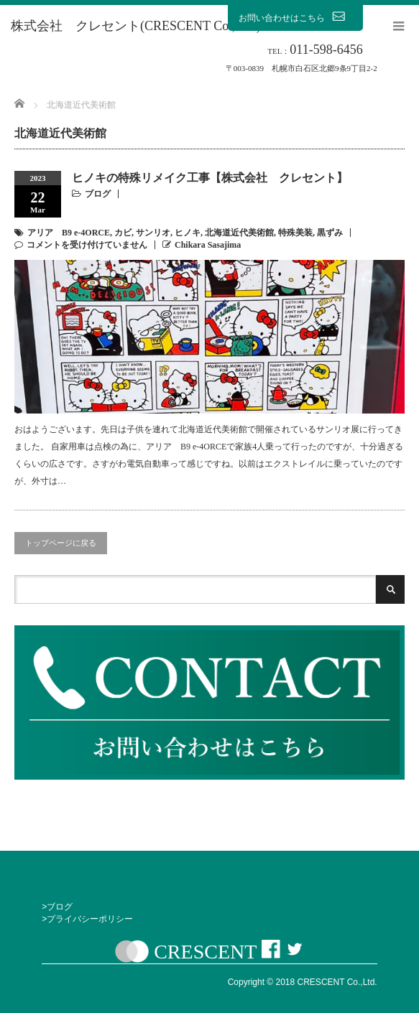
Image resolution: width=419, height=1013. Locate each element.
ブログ (98, 194)
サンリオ (153, 233)
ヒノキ (188, 233)
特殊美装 (295, 233)
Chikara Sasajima (208, 245)
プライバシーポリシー (90, 919)
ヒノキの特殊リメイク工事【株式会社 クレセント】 (210, 178)
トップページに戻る (60, 542)
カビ (123, 233)
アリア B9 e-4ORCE (68, 233)
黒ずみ (330, 233)
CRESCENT (205, 951)
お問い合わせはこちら (295, 17)
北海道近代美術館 (239, 233)
